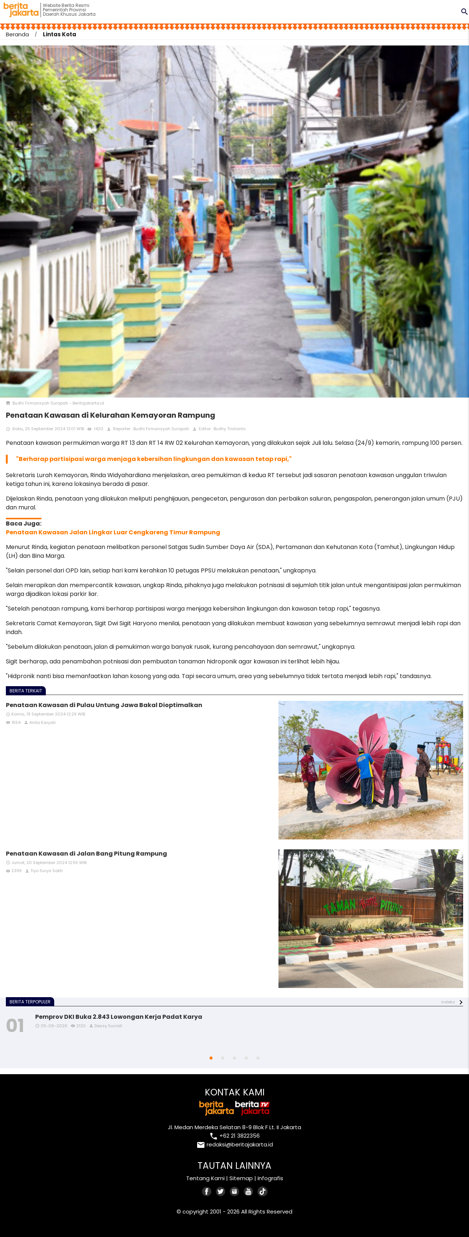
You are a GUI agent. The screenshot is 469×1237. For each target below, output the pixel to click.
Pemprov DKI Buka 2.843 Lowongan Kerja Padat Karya (118, 1017)
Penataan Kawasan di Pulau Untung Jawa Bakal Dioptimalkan (104, 705)
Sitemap (241, 1178)
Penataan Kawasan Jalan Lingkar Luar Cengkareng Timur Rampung (113, 532)
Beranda (17, 34)
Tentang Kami (205, 1178)
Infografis (270, 1178)
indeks (448, 1002)
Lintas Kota (59, 34)
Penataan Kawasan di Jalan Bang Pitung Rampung (86, 853)
